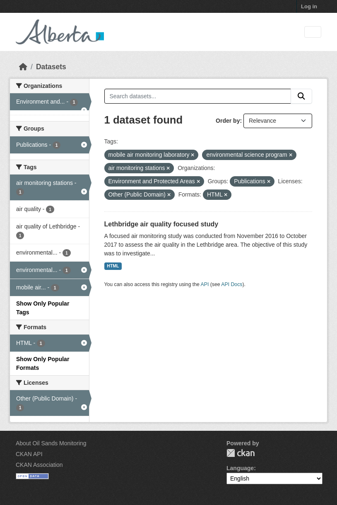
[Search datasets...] (197, 96)
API (205, 284)
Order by (228, 120)
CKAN (240, 453)
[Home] (23, 67)
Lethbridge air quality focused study (161, 224)
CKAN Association (39, 464)
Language (240, 468)
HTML (113, 265)
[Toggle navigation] (312, 32)
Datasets (51, 67)
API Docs (231, 284)
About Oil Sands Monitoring (51, 443)
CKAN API (29, 454)
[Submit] (301, 96)
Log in (309, 6)
